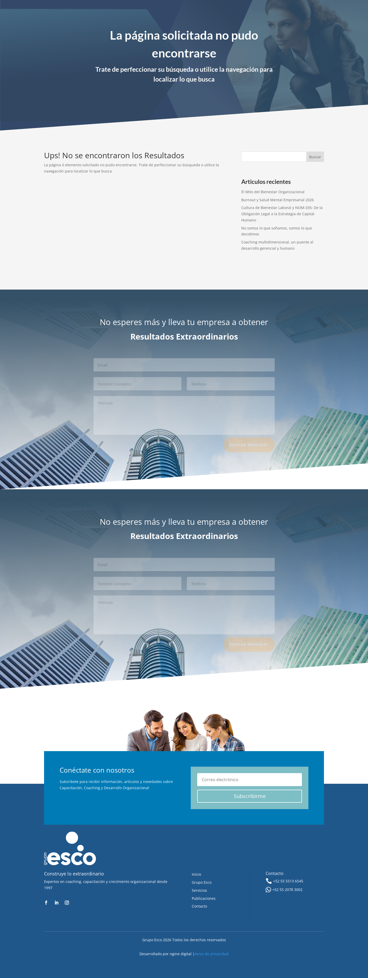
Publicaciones (204, 898)
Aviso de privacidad (212, 953)
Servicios (199, 890)
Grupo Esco (201, 882)
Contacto (199, 906)
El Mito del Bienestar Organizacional (273, 191)
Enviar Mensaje (249, 447)
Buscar (315, 156)
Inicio (196, 874)
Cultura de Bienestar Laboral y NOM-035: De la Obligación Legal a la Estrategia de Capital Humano (282, 213)
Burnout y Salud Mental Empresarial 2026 (277, 199)
